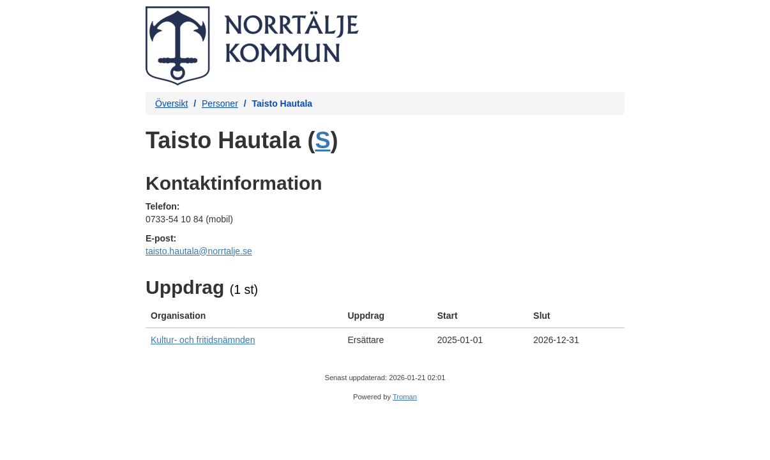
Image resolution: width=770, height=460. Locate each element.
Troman (405, 397)
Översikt (171, 103)
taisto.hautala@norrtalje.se (199, 251)
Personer (220, 103)
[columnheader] (244, 316)
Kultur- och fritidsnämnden (203, 340)
